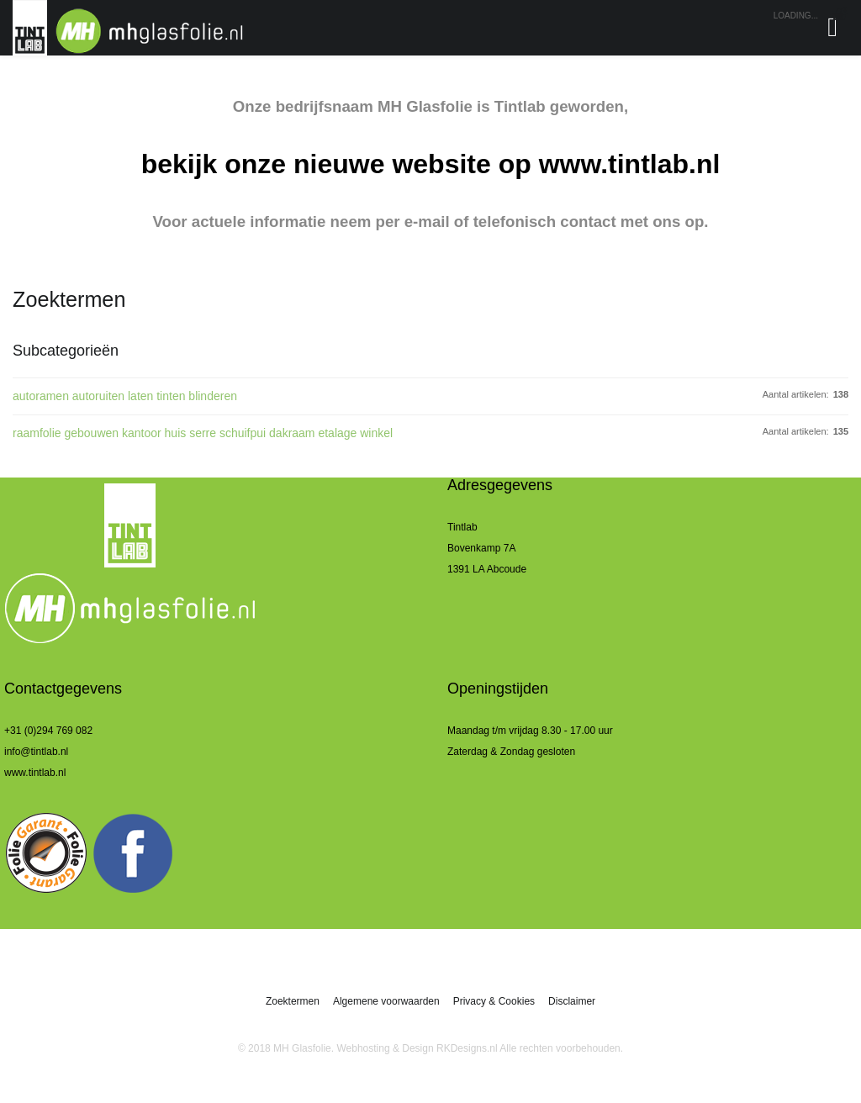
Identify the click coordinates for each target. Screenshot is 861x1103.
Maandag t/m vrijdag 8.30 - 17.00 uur (530, 730)
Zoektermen (293, 1001)
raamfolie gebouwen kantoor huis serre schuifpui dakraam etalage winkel (203, 433)
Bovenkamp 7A (481, 548)
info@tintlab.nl (36, 751)
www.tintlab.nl (630, 164)
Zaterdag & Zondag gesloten (511, 751)
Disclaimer (571, 1001)
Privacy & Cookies (494, 1001)
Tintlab (462, 527)
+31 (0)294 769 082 (48, 730)
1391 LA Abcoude (486, 569)
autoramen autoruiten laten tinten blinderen (125, 396)
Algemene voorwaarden (386, 1001)
